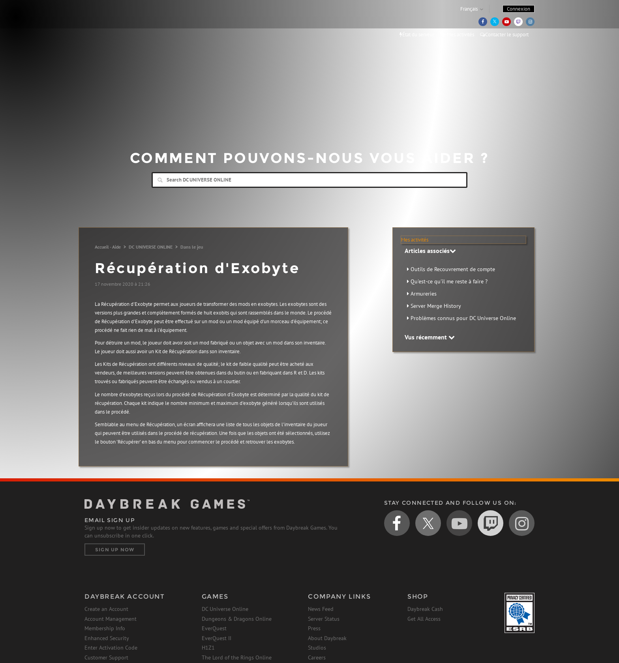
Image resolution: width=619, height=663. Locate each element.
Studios (317, 647)
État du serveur (417, 34)
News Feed (321, 608)
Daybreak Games (120, 22)
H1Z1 (208, 647)
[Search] (309, 180)
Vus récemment (430, 337)
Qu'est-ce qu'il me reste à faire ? (449, 281)
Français (469, 9)
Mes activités (457, 34)
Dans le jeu (191, 247)
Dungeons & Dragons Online (237, 618)
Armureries (424, 293)
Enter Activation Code (110, 647)
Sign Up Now (114, 549)
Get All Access (424, 618)
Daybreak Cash (425, 608)
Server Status (324, 618)
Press (314, 628)
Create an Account (106, 608)
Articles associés (430, 251)
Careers (317, 657)
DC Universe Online (225, 608)
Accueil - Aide (108, 247)
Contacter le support (504, 34)
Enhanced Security (106, 638)
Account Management (110, 618)
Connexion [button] (518, 9)
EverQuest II (216, 638)
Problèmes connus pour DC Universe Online (463, 318)
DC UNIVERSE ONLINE (151, 247)
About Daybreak (327, 638)
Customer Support (106, 657)
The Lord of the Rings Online (237, 657)
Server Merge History (436, 305)
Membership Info (104, 628)
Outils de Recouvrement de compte (453, 269)
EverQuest (214, 628)
